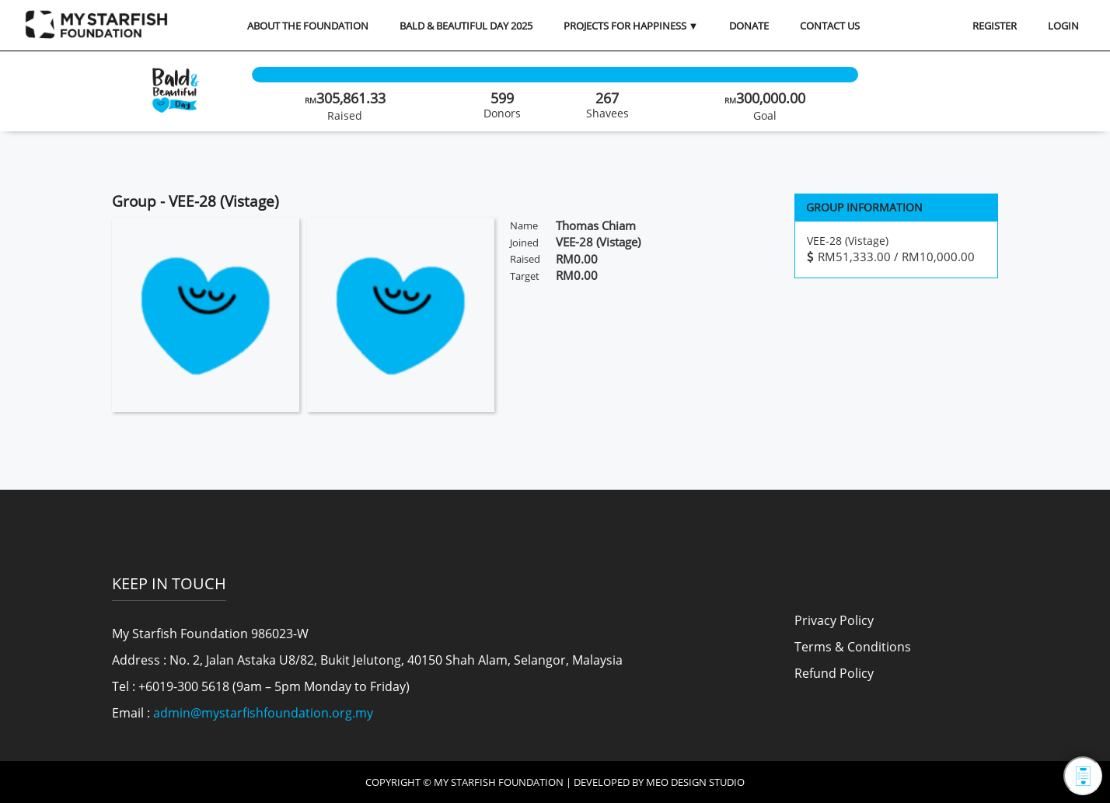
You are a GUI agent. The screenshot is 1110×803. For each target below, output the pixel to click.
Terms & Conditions (852, 646)
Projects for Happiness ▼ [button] (631, 26)
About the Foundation (307, 26)
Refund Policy (834, 673)
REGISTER (994, 26)
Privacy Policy (834, 620)
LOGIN (1063, 26)
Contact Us (830, 26)
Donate (749, 26)
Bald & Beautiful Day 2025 (466, 26)
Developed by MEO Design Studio (659, 782)
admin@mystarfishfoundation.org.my (263, 712)
